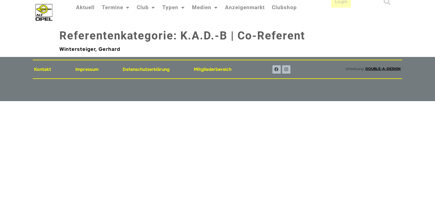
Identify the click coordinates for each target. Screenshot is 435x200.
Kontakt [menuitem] (42, 69)
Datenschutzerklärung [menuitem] (146, 69)
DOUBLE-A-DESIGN (383, 68)
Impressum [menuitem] (86, 69)
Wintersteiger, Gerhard (89, 49)
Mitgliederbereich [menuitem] (212, 69)
